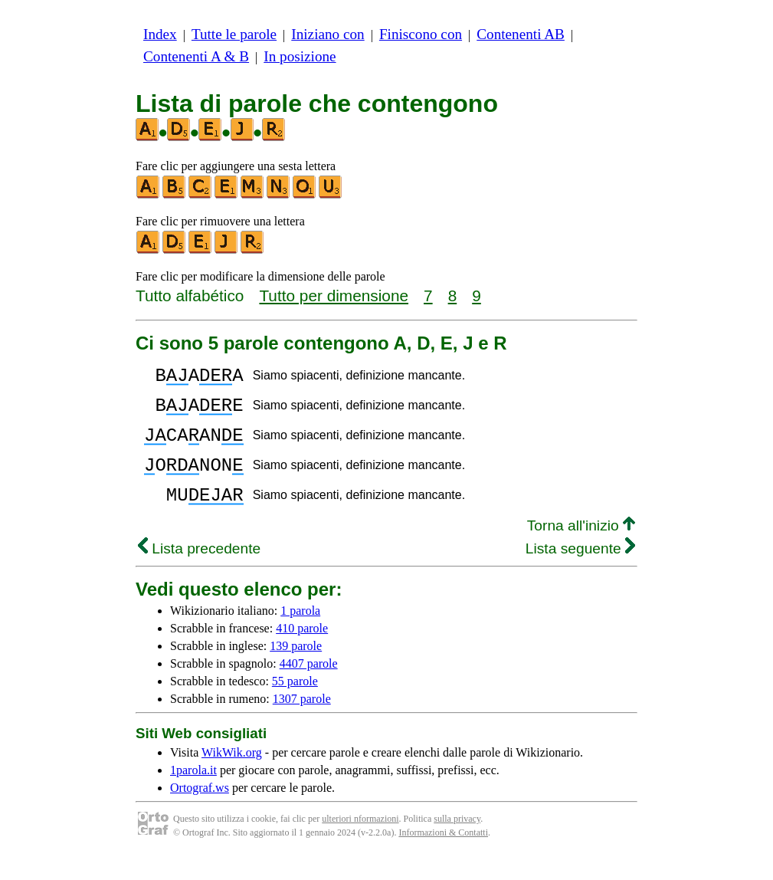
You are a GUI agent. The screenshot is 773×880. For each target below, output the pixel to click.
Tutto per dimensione (333, 295)
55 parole (295, 704)
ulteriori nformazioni (360, 841)
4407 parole (309, 686)
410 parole (302, 651)
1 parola (300, 633)
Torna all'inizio (581, 548)
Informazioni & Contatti (443, 855)
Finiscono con (420, 34)
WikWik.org (231, 775)
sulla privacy (457, 841)
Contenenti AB (521, 34)
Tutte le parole (234, 34)
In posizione (300, 56)
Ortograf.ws (199, 810)
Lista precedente (199, 571)
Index (160, 34)
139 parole (296, 668)
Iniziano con (327, 34)
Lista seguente (580, 571)
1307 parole (302, 721)
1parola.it (193, 793)
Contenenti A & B (196, 56)
